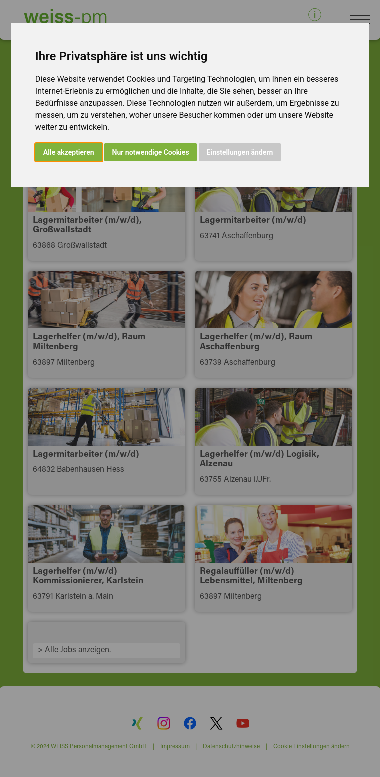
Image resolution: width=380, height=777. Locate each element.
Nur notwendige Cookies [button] (150, 152)
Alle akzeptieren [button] (68, 152)
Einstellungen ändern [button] (240, 152)
